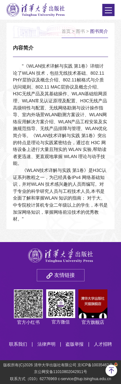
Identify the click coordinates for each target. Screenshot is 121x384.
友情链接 (64, 275)
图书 (80, 31)
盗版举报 (75, 344)
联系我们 (18, 344)
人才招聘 (103, 344)
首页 (66, 31)
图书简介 (99, 31)
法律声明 (46, 344)
